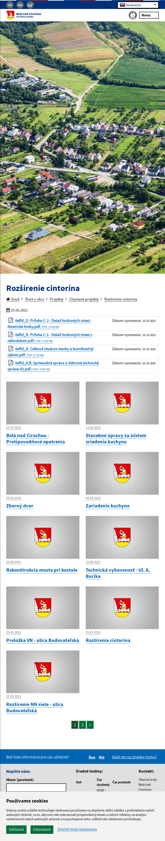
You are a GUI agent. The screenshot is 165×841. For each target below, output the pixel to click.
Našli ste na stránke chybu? (134, 756)
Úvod (13, 299)
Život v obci (34, 299)
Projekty (57, 299)
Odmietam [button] (42, 829)
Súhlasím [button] (16, 829)
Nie (102, 757)
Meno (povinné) (20, 779)
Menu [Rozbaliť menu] (149, 15)
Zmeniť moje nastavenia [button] (77, 829)
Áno (93, 757)
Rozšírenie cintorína (120, 299)
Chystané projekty (84, 299)
